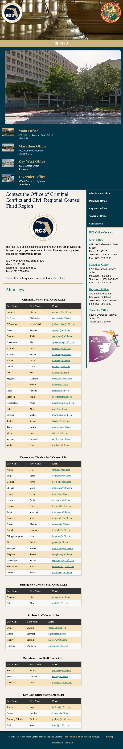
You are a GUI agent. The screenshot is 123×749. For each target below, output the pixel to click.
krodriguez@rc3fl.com (62, 548)
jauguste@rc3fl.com (61, 536)
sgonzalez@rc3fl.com (62, 336)
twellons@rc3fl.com (61, 439)
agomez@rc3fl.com (61, 330)
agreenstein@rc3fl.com (63, 342)
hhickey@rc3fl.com (57, 640)
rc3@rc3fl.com (58, 278)
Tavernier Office (31, 177)
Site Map (69, 743)
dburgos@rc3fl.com (61, 475)
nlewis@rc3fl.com (60, 372)
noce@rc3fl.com (60, 384)
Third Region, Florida (73, 737)
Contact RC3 (96, 223)
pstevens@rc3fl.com (61, 670)
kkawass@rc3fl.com (61, 354)
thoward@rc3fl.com (61, 506)
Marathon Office (32, 146)
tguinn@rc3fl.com (60, 494)
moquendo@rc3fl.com (62, 518)
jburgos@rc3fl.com (57, 628)
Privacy (108, 737)
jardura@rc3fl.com (61, 469)
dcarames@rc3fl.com (62, 312)
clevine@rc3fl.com (61, 366)
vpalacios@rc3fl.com (62, 682)
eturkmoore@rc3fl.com (63, 566)
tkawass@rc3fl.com (61, 348)
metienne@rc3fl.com (62, 488)
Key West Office (31, 161)
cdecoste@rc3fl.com (61, 318)
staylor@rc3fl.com (61, 421)
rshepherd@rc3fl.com (62, 554)
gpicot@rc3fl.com (60, 542)
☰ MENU (61, 43)
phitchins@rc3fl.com (58, 646)
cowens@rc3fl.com (61, 524)
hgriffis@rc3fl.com (57, 633)
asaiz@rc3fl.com (60, 603)
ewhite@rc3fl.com (61, 445)
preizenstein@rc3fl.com (63, 403)
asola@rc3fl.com (60, 409)
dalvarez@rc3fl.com (61, 597)
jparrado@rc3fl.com (61, 530)
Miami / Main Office (99, 193)
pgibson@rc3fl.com (61, 719)
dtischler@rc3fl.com (61, 427)
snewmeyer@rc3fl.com (63, 560)
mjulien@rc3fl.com (61, 512)
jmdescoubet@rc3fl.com (63, 324)
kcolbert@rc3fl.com (61, 481)
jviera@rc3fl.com (60, 433)
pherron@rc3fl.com (61, 500)
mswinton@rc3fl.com (62, 415)
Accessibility (57, 743)
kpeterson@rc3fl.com (62, 396)
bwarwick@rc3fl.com (62, 572)
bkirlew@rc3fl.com (61, 360)
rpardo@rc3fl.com (60, 390)
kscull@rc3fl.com (60, 725)
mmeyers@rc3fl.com (62, 378)
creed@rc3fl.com (60, 676)
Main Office (28, 131)
